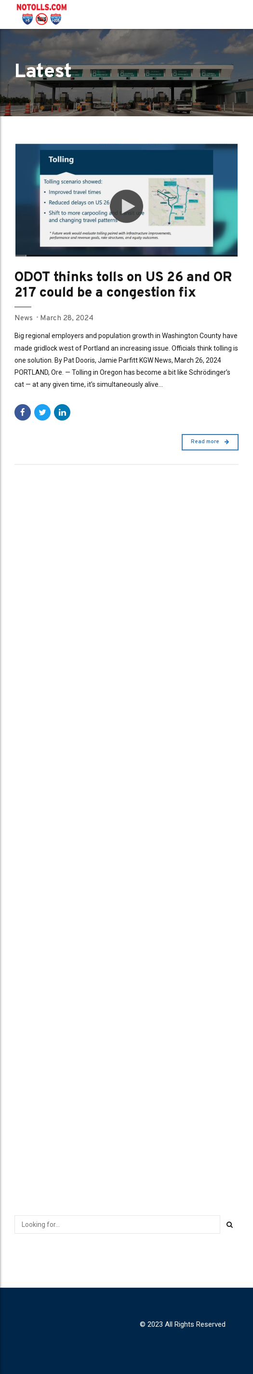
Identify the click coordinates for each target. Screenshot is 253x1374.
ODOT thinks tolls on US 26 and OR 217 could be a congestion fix (126, 285)
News (23, 318)
